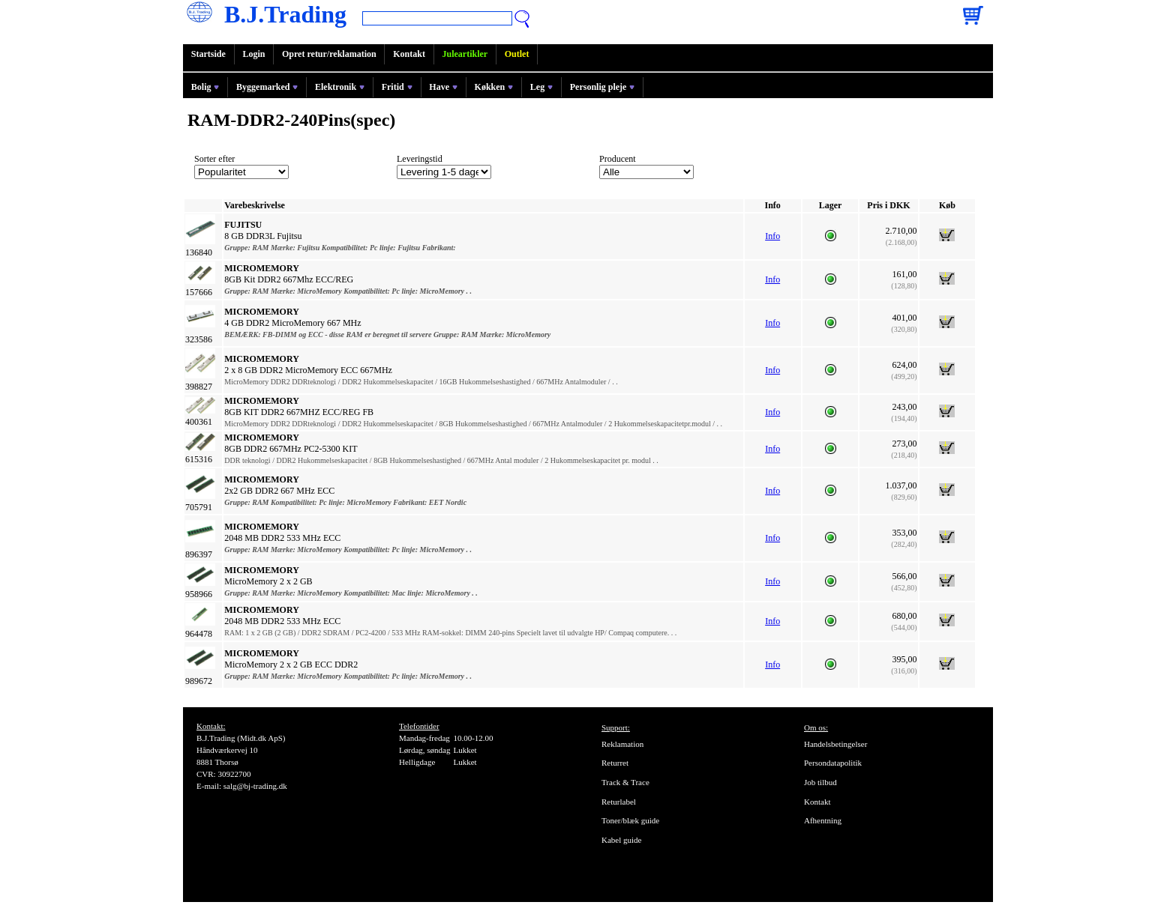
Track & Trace (626, 782)
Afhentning (823, 820)
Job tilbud (820, 782)
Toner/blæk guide (630, 820)
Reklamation (623, 743)
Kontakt (409, 54)
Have (443, 87)
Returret (615, 762)
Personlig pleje (602, 87)
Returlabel (619, 801)
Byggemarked (267, 87)
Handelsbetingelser (835, 743)
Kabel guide (621, 839)
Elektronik (339, 87)
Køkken (494, 87)
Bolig (205, 87)
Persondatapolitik (833, 762)
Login (253, 54)
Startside (208, 54)
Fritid (397, 87)
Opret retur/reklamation (329, 54)
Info (772, 236)
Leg (541, 87)
